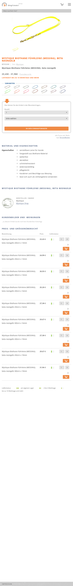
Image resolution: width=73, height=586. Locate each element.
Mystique (20, 64)
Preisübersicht (25, 74)
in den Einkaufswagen (36, 128)
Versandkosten (65, 137)
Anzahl (7, 109)
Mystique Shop (22, 203)
